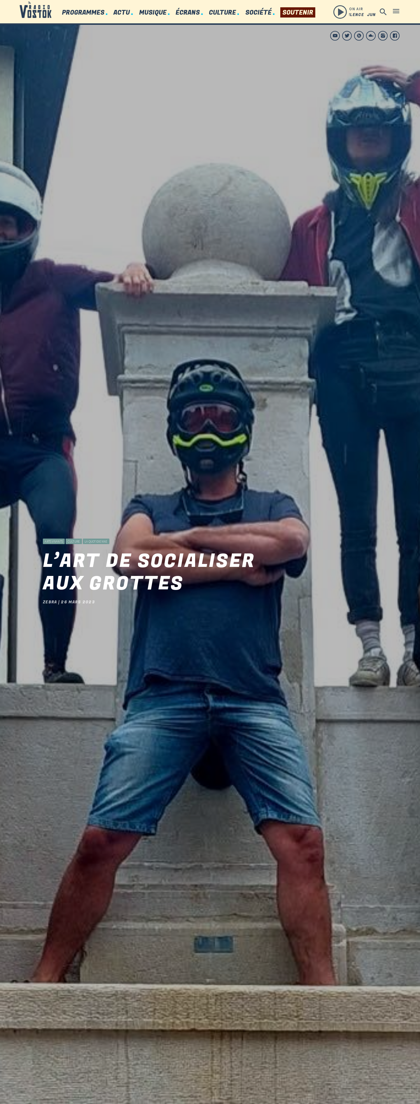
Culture (222, 12)
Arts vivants (54, 525)
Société (258, 12)
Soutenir (297, 12)
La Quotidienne (96, 525)
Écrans (188, 12)
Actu (121, 12)
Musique (153, 12)
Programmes (83, 12)
